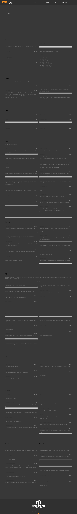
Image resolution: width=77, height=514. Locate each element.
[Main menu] (73, 2)
